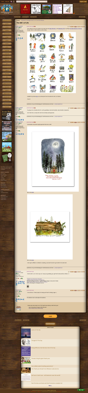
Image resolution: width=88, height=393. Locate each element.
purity (7, 47)
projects (7, 90)
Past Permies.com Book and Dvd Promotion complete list (46, 383)
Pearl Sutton (18, 271)
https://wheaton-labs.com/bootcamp (36, 308)
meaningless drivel (30, 20)
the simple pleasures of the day (76, 28)
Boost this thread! (50, 323)
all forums (7, 106)
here (37, 96)
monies (6, 40)
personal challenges (40, 20)
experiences (6, 80)
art (7, 63)
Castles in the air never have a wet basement (35, 279)
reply (50, 316)
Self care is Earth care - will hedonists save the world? (45, 375)
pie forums (7, 100)
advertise (27, 391)
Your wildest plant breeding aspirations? (42, 366)
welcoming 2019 (61, 28)
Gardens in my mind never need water (34, 278)
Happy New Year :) (52, 28)
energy (7, 37)
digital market (7, 93)
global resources (7, 83)
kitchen (6, 43)
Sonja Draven (18, 290)
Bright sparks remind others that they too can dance (37, 281)
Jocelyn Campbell (19, 26)
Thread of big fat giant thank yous (40, 358)
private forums (7, 103)
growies (6, 23)
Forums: (18, 20)
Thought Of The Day (36, 340)
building (7, 30)
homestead (23, 20)
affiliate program (33, 391)
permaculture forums (7, 20)
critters (6, 27)
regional (7, 70)
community (7, 53)
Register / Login (83, 1)
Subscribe (7, 1)
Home (2, 1)
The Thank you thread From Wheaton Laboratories (45, 369)
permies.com (6, 96)
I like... (17, 118)
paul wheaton (59, 391)
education (7, 73)
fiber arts (7, 60)
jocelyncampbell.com (58, 104)
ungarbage (7, 50)
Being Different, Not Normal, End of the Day (43, 347)
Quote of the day (35, 330)
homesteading (7, 33)
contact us (23, 391)
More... (50, 385)
